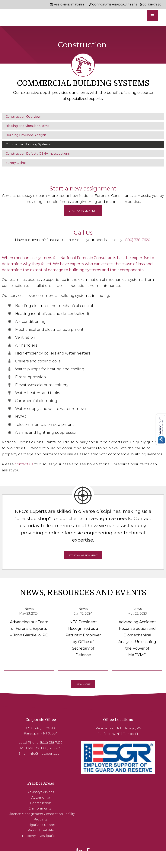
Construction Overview (23, 115)
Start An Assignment (83, 560)
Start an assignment (83, 209)
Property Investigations (135, 773)
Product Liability (136, 768)
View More (83, 676)
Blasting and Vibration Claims (27, 124)
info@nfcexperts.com (34, 751)
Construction (135, 736)
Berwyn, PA (96, 726)
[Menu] (152, 15)
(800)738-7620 (150, 4)
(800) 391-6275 (38, 745)
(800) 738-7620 (137, 238)
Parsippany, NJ (73, 731)
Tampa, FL (95, 731)
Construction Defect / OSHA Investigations (37, 152)
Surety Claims (16, 161)
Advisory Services (136, 726)
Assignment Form (68, 4)
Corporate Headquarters (114, 4)
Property (136, 758)
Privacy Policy (99, 839)
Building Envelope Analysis (26, 134)
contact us (24, 463)
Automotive (135, 731)
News (29, 607)
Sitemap (115, 839)
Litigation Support (136, 763)
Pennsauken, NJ (72, 726)
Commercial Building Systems (28, 143)
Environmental (136, 742)
